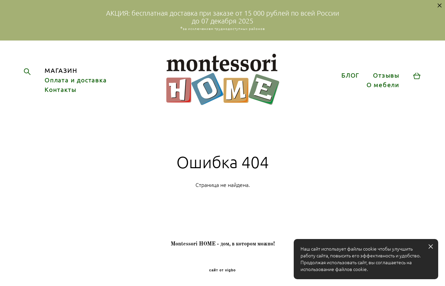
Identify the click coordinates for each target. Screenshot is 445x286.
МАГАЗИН (61, 71)
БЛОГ (350, 76)
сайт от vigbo (222, 270)
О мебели (382, 85)
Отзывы (386, 76)
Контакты (60, 90)
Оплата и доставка (76, 80)
